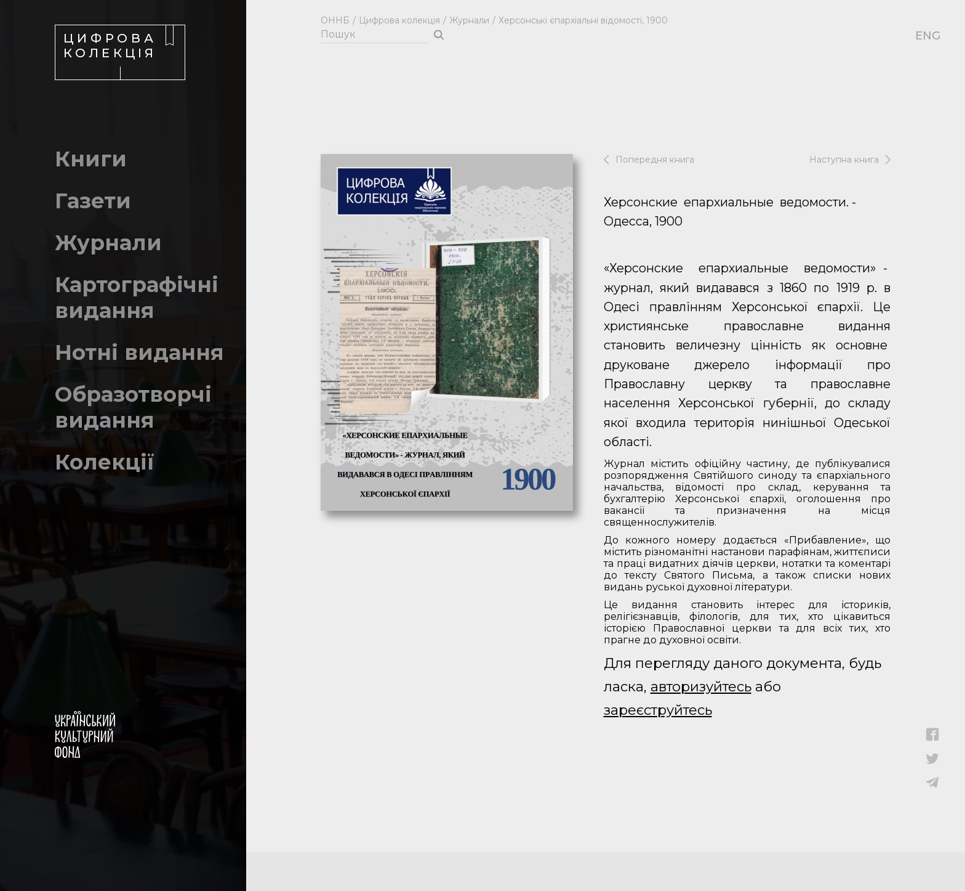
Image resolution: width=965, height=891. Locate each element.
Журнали (469, 20)
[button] (932, 738)
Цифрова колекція (399, 20)
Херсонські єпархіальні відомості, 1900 (583, 20)
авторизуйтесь (701, 686)
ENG (921, 36)
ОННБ (335, 20)
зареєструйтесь (658, 710)
